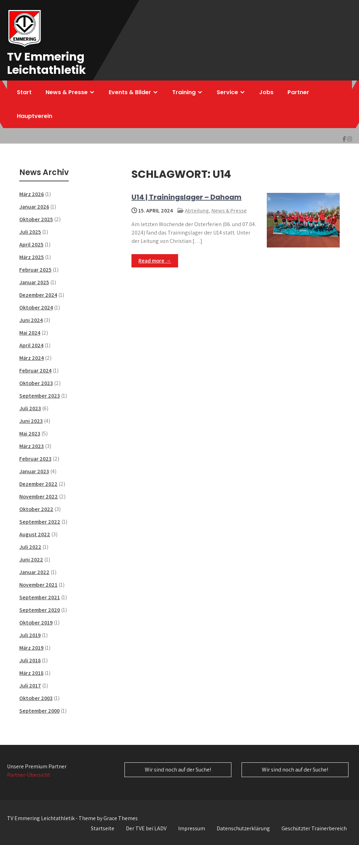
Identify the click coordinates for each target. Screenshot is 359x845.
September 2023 (39, 395)
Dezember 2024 (38, 295)
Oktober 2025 (36, 219)
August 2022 (34, 534)
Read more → (154, 260)
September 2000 (39, 710)
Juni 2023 (31, 421)
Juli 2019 (30, 635)
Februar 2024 (35, 370)
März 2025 (31, 257)
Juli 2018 (30, 660)
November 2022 (38, 496)
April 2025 (31, 244)
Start (24, 92)
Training (184, 92)
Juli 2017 (30, 685)
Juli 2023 (30, 408)
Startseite (102, 828)
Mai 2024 (29, 332)
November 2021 (38, 584)
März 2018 (31, 673)
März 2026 (31, 194)
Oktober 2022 (36, 509)
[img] (344, 139)
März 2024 (31, 358)
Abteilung (197, 210)
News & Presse (67, 92)
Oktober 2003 (36, 698)
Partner (298, 92)
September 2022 (39, 521)
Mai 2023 (29, 433)
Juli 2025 (30, 232)
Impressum (191, 828)
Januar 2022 (34, 572)
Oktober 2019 (36, 622)
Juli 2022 (30, 547)
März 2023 (31, 446)
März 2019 (31, 647)
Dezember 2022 (38, 484)
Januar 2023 (34, 471)
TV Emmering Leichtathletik (46, 63)
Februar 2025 (35, 269)
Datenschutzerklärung (243, 828)
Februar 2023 (35, 458)
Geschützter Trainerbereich (314, 828)
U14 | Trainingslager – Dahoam (186, 197)
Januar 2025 (34, 282)
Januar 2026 (34, 206)
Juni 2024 (31, 320)
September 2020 (39, 610)
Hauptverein (34, 116)
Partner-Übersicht (28, 774)
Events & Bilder (130, 92)
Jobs (266, 92)
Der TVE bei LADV (146, 828)
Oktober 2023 (36, 383)
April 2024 (31, 345)
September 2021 (39, 597)
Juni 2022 (31, 559)
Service (227, 92)
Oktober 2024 (36, 307)
